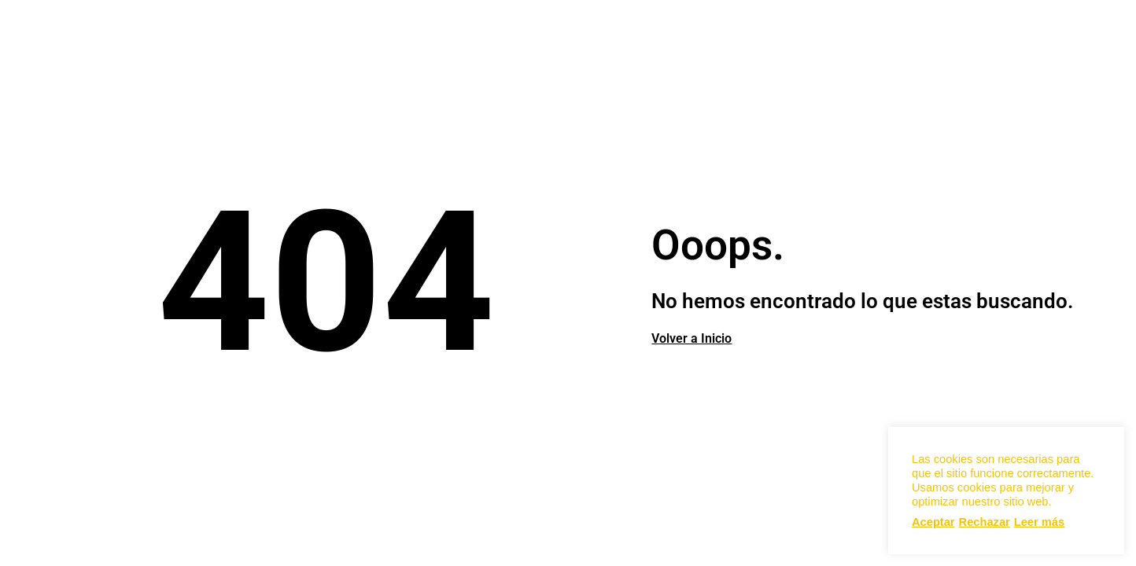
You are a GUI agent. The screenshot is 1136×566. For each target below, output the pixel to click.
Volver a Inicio (691, 338)
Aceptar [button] (933, 522)
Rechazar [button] (984, 522)
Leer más (1039, 522)
